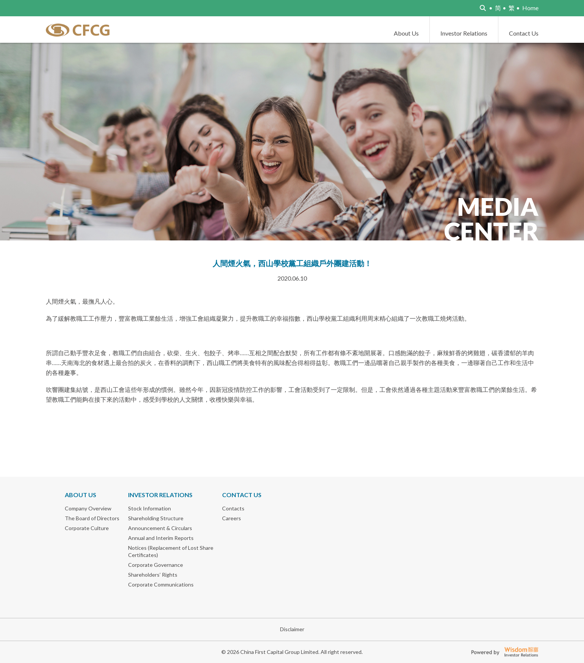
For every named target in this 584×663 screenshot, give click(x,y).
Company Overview (88, 508)
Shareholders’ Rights (152, 574)
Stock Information (149, 508)
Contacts (233, 508)
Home (530, 7)
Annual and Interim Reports (161, 538)
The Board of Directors (92, 518)
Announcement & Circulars (160, 528)
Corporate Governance (155, 565)
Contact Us (524, 33)
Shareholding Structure (155, 518)
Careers (231, 518)
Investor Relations (463, 33)
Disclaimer (292, 629)
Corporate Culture (87, 528)
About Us (406, 33)
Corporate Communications (161, 584)
